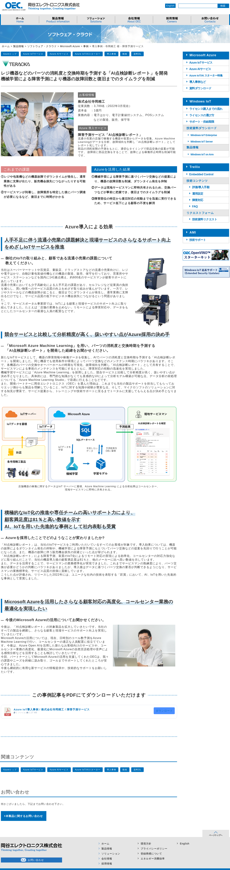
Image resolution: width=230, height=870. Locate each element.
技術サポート (197, 239)
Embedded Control (201, 174)
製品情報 (106, 848)
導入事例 (111, 54)
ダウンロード (164, 710)
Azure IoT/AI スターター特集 (206, 75)
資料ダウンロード (200, 88)
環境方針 (146, 843)
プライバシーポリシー (154, 848)
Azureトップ (10, 54)
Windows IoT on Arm (202, 154)
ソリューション (110, 853)
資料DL (137, 54)
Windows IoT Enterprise (204, 135)
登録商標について (151, 853)
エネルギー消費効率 (153, 858)
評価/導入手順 (200, 187)
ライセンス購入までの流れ (206, 108)
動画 (124, 54)
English (170, 5)
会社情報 (106, 858)
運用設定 (197, 193)
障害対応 (197, 200)
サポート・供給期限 (201, 121)
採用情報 (106, 863)
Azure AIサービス (59, 54)
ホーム (105, 843)
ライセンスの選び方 (201, 115)
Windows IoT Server (202, 141)
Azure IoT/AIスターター (88, 54)
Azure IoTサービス (33, 54)
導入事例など (197, 81)
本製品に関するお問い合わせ (23, 816)
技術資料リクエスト (204, 219)
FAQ (195, 206)
